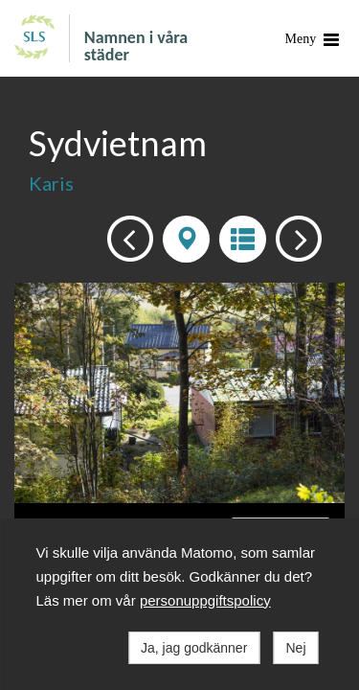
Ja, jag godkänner (194, 648)
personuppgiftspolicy (205, 600)
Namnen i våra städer (136, 45)
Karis (51, 183)
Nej (295, 648)
